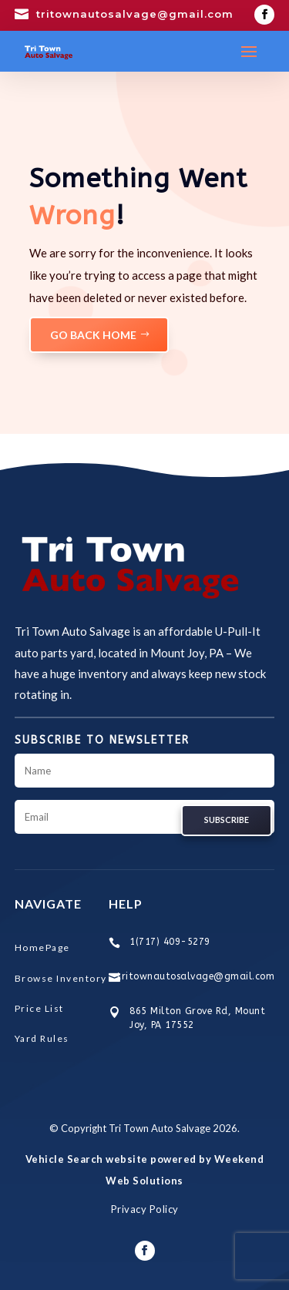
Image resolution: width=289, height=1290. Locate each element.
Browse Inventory (61, 978)
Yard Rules (42, 1038)
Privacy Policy (145, 1209)
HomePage (42, 947)
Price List (39, 1008)
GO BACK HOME (93, 334)
